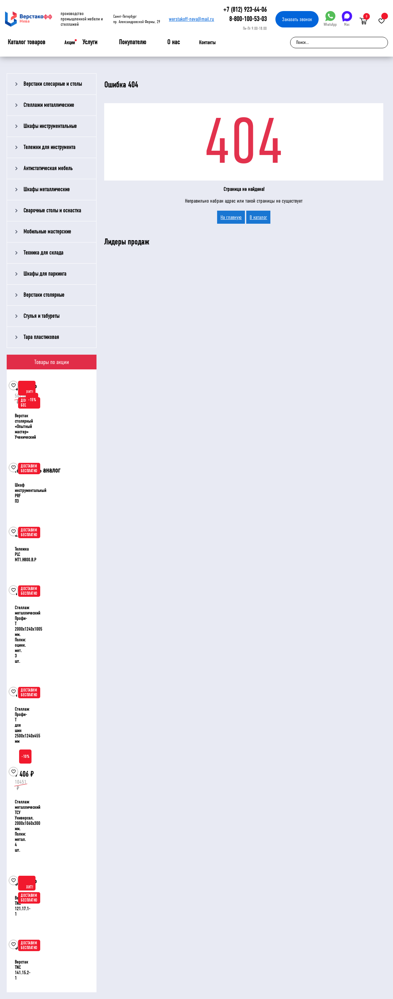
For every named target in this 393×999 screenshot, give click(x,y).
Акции (69, 43)
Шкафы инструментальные (50, 126)
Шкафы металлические (46, 189)
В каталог (258, 217)
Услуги (89, 42)
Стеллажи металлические (48, 105)
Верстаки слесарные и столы (52, 83)
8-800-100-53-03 (248, 19)
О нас (173, 42)
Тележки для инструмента (49, 147)
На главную (231, 217)
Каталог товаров (26, 42)
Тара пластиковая (41, 337)
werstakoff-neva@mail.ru (191, 19)
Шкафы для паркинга (44, 273)
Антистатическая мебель (48, 168)
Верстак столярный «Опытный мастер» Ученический (25, 426)
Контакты (207, 43)
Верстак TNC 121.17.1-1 (22, 906)
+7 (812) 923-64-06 (245, 9)
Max (347, 19)
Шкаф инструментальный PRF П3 (30, 493)
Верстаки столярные (43, 294)
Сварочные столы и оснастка (52, 210)
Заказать (297, 19)
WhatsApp (330, 19)
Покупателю (132, 42)
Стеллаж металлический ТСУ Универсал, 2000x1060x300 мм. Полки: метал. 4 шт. (27, 826)
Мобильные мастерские (47, 231)
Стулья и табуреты (41, 315)
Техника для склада (43, 252)
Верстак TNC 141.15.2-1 (22, 970)
